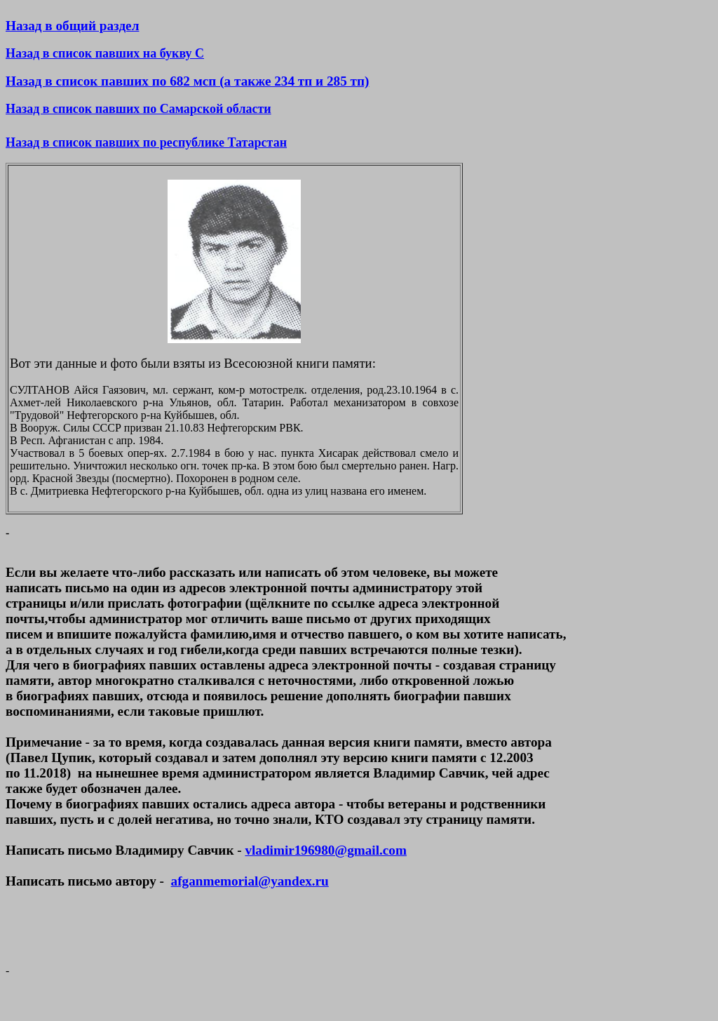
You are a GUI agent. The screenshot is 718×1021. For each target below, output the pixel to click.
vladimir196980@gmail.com (325, 850)
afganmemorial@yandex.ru (250, 881)
